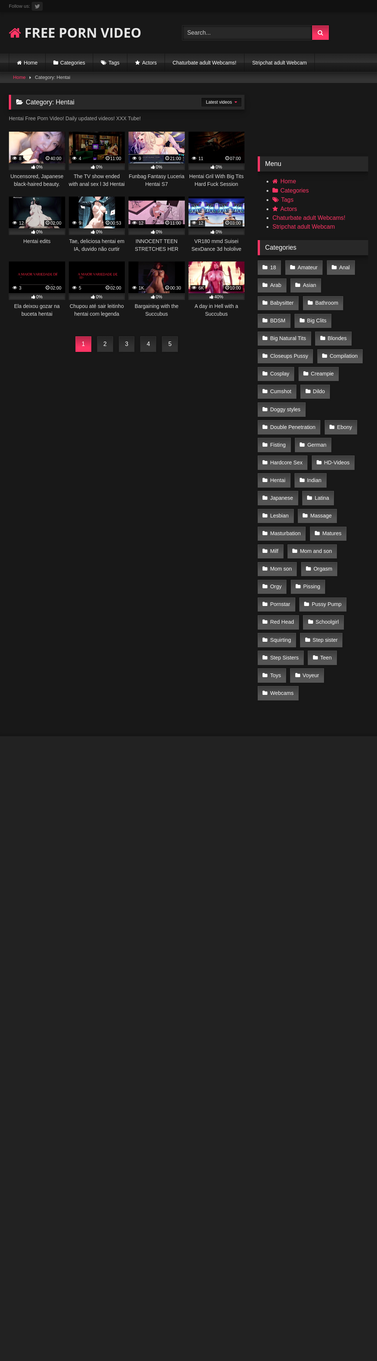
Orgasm (321, 516)
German (315, 407)
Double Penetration (292, 392)
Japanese (281, 454)
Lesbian (279, 469)
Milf (274, 501)
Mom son (281, 516)
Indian (313, 438)
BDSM (320, 298)
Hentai (277, 438)
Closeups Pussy (328, 329)
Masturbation (285, 485)
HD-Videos (335, 423)
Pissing (310, 532)
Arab (275, 282)
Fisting (277, 407)
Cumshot (323, 360)
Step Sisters (329, 579)
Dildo (276, 376)
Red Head (332, 548)
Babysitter (347, 282)
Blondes (279, 329)
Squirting (323, 563)
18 (273, 267)
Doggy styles (317, 376)
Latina (320, 454)
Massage (319, 469)
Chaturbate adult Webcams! (204, 63)
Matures (330, 485)
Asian (307, 282)
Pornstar (349, 532)
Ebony (342, 392)
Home (31, 63)
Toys (307, 594)
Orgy (275, 532)
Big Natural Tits (328, 313)
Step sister (282, 579)
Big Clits (279, 313)
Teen (275, 594)
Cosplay (327, 345)
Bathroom (281, 298)
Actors (149, 63)
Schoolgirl (281, 563)
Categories (72, 63)
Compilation (284, 345)
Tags (114, 63)
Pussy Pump (285, 548)
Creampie (281, 360)
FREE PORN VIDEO (75, 33)
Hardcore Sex (286, 423)
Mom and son (314, 501)
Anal (342, 267)
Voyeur (341, 594)
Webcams (281, 610)
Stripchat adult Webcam (279, 63)
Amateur (306, 267)
